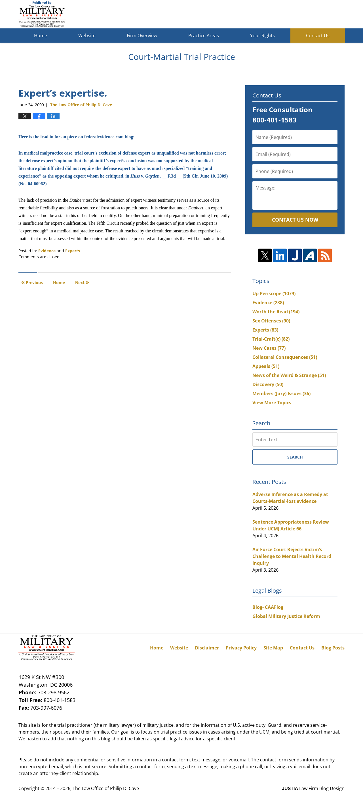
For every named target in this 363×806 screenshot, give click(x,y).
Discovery (267, 384)
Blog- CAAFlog (267, 607)
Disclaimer (207, 648)
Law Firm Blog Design (313, 788)
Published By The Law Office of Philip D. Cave (303, 14)
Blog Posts (333, 648)
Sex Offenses (271, 321)
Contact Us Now (295, 219)
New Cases (269, 348)
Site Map (273, 648)
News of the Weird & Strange (289, 375)
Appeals (265, 366)
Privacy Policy (241, 648)
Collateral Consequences (284, 357)
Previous (32, 282)
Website (87, 35)
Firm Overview (142, 35)
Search (295, 457)
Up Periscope (274, 293)
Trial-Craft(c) (271, 339)
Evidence (47, 250)
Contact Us (318, 35)
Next (82, 282)
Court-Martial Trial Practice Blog (42, 14)
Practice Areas (203, 35)
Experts (72, 250)
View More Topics (271, 402)
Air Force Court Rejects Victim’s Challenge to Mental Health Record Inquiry (291, 556)
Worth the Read (275, 312)
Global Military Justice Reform (286, 616)
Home (40, 35)
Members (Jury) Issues (281, 393)
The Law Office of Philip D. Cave (106, 788)
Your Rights (262, 35)
